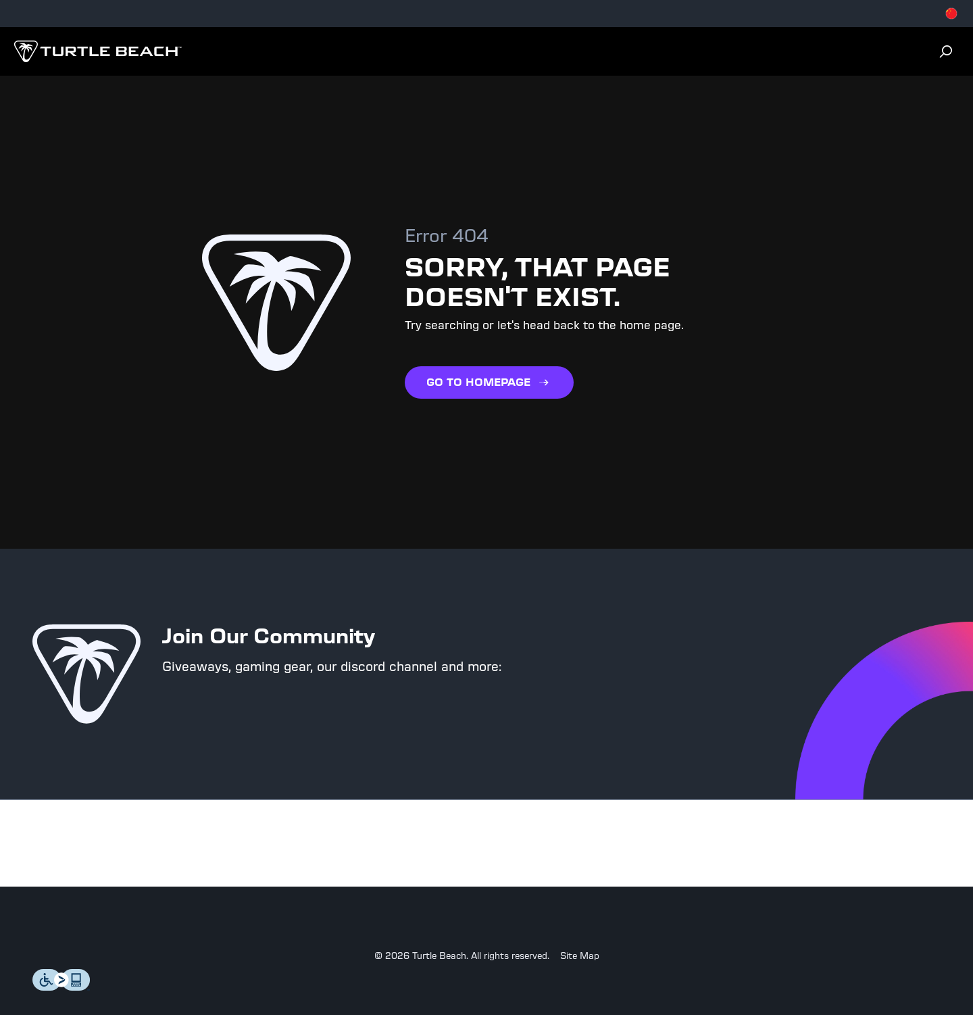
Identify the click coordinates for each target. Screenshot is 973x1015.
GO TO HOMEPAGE (489, 382)
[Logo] (98, 51)
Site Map (579, 956)
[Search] (945, 51)
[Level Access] (61, 987)
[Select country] (951, 13)
